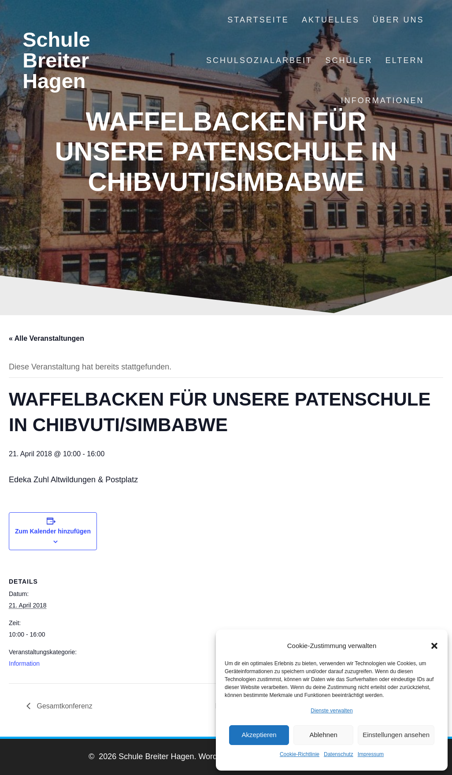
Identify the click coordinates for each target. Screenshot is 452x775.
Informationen (382, 100)
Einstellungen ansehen (396, 734)
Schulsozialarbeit (259, 60)
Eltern (404, 60)
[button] (434, 645)
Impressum (371, 754)
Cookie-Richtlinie (299, 754)
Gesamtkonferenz (64, 706)
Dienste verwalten (331, 711)
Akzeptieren (258, 734)
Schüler (348, 60)
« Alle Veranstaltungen (46, 338)
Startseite (258, 19)
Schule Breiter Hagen (56, 60)
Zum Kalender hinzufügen (53, 531)
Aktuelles (330, 19)
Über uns (398, 19)
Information (24, 663)
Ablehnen (323, 734)
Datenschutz (338, 754)
